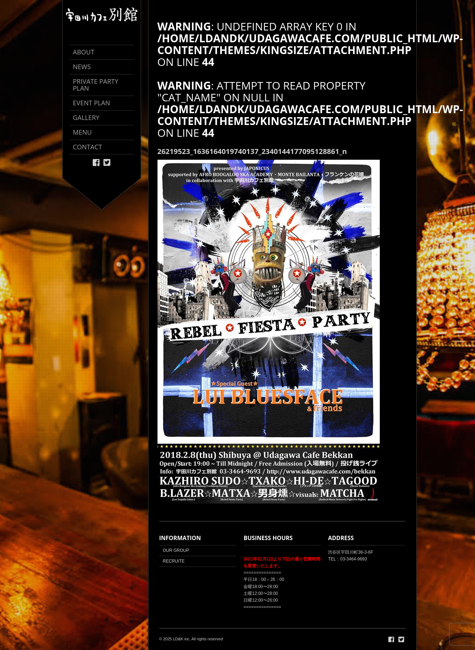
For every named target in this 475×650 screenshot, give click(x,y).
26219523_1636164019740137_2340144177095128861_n (252, 151)
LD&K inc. (181, 639)
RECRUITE (174, 561)
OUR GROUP (176, 550)
